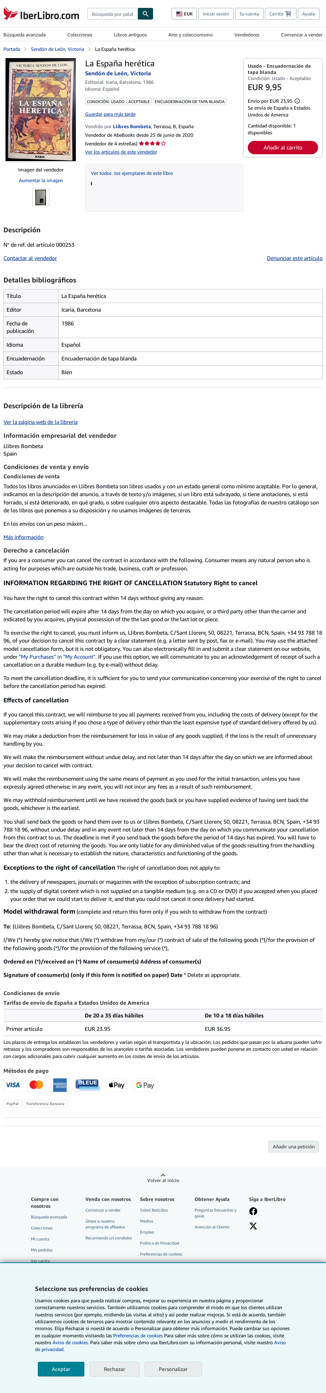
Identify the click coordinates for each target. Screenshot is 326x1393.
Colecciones (79, 34)
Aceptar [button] (61, 1369)
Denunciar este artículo (295, 258)
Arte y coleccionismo (190, 34)
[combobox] (113, 14)
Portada (11, 49)
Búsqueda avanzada (24, 34)
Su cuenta (249, 13)
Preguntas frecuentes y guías (215, 1212)
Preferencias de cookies (138, 1335)
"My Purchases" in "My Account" (57, 656)
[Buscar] (145, 14)
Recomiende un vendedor (108, 1237)
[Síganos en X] (253, 1226)
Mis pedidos (42, 1249)
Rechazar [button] (114, 1369)
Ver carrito (40, 1260)
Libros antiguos (130, 34)
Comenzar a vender (302, 34)
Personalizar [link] (173, 1369)
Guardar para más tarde (110, 114)
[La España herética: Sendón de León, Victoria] (40, 109)
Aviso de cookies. (71, 1342)
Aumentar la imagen (41, 180)
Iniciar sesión (216, 13)
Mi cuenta (40, 1238)
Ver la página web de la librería (40, 422)
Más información (23, 537)
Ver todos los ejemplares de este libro (132, 173)
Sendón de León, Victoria (57, 49)
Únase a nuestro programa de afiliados (105, 1223)
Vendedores (246, 34)
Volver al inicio (163, 1180)
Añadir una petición (294, 1146)
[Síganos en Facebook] (253, 1211)
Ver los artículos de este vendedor (121, 152)
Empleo (147, 1232)
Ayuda (308, 13)
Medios (146, 1221)
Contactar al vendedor (30, 258)
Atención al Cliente (212, 1226)
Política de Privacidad (159, 1243)
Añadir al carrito (283, 147)
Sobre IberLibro (154, 1210)
